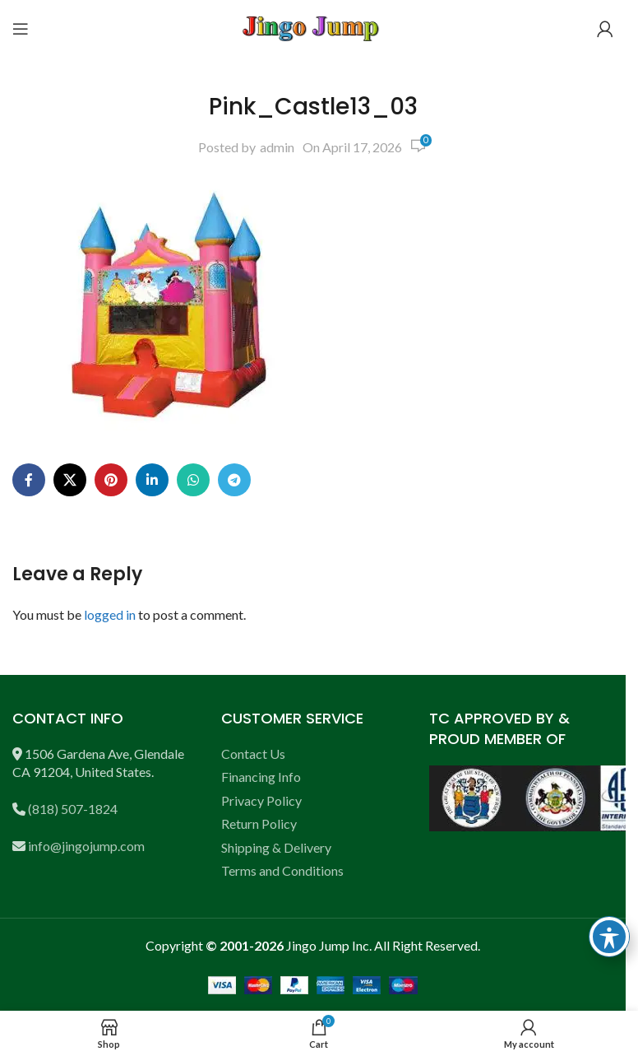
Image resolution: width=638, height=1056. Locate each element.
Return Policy (259, 823)
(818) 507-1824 (73, 808)
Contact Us (253, 753)
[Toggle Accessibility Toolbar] (609, 936)
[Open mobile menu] (20, 28)
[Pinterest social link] (111, 479)
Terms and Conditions (282, 870)
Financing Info (261, 776)
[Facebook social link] (28, 479)
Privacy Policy (261, 800)
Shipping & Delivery (276, 847)
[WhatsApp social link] (193, 479)
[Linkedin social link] (152, 479)
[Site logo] (313, 27)
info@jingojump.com (86, 846)
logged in (110, 614)
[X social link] (69, 479)
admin (277, 147)
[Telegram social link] (234, 479)
